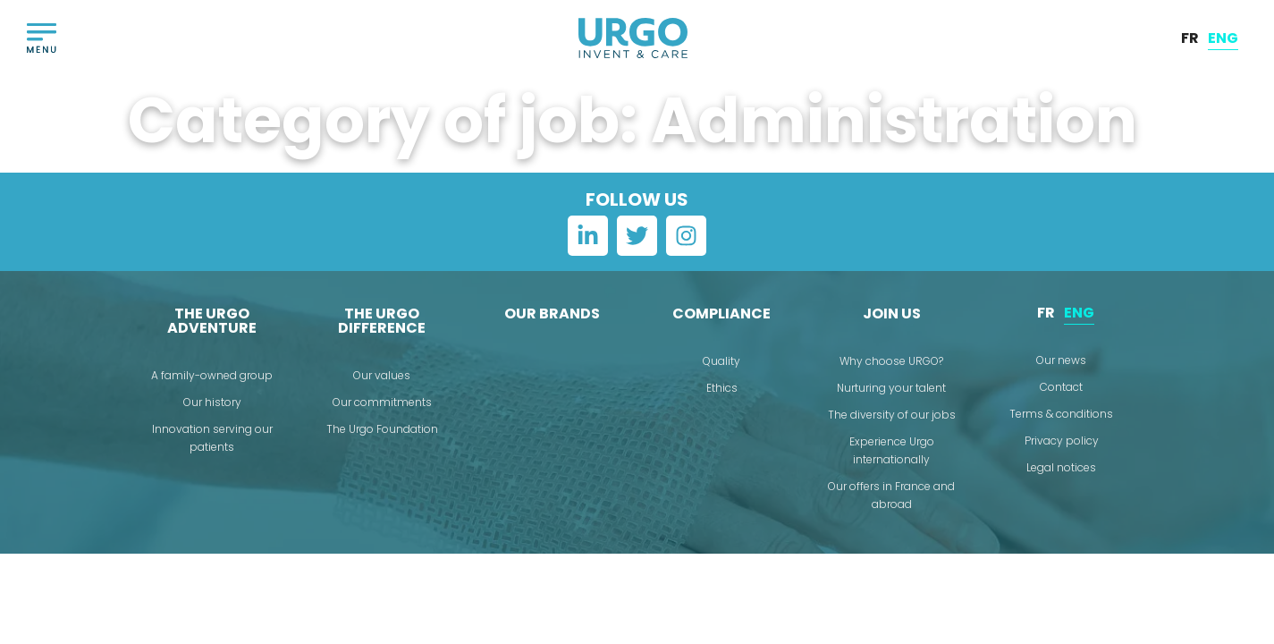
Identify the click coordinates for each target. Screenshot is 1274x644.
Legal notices (1061, 467)
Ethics (722, 387)
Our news (1061, 360)
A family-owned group (212, 375)
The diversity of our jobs (892, 414)
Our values (381, 375)
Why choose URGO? (891, 361)
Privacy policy (1062, 440)
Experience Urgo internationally (891, 450)
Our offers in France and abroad (891, 495)
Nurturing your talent (891, 387)
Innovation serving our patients (212, 437)
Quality (721, 361)
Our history (212, 402)
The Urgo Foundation (382, 428)
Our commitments (382, 402)
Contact (1061, 386)
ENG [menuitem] (1223, 37)
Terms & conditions (1061, 413)
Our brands (552, 313)
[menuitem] (1190, 38)
